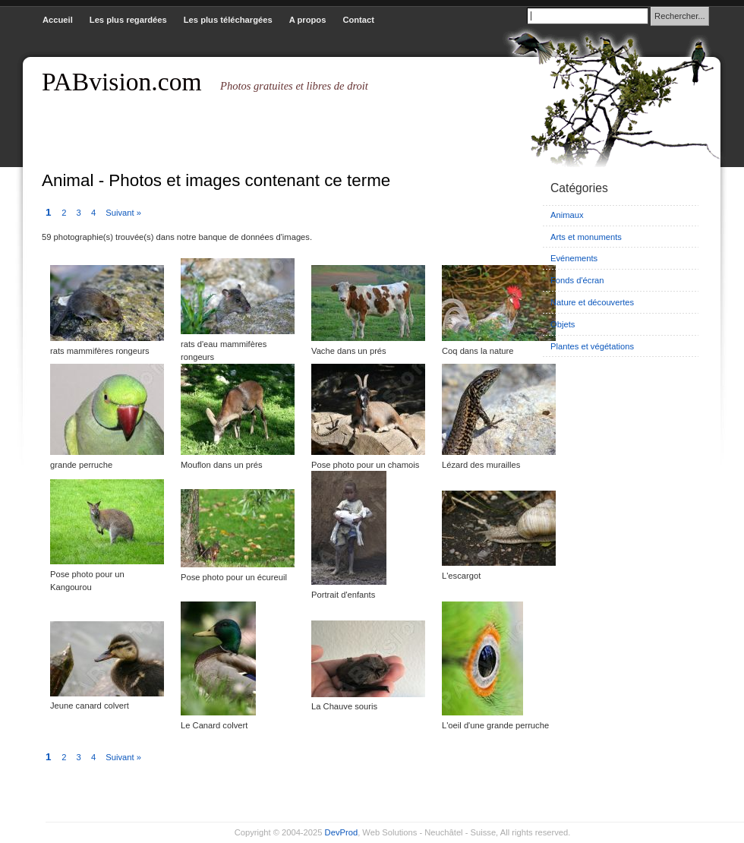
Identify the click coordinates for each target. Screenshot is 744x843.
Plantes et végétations (592, 346)
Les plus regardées (128, 19)
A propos (307, 19)
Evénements (573, 258)
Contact (358, 19)
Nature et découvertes (592, 302)
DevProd (341, 832)
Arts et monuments (586, 237)
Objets (562, 324)
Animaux (567, 214)
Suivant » (123, 212)
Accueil (58, 19)
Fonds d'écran (577, 280)
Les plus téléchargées (228, 19)
